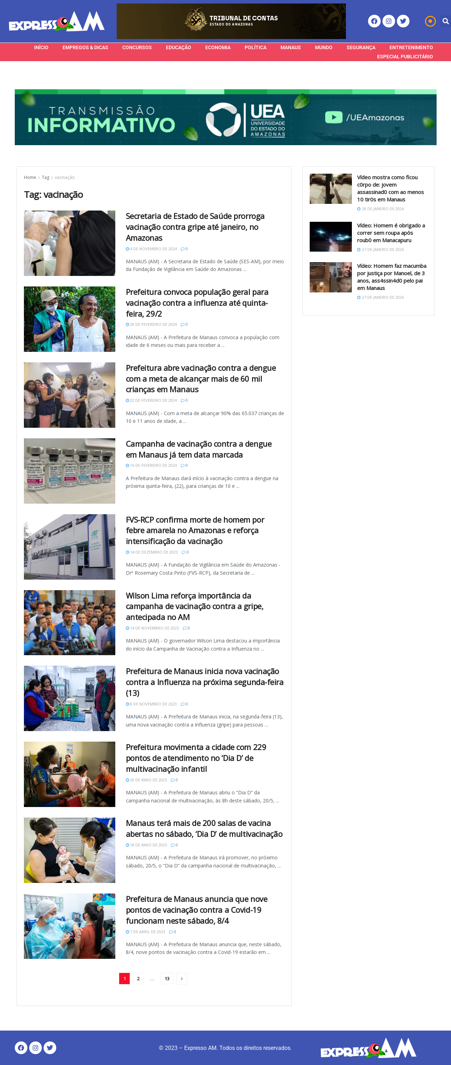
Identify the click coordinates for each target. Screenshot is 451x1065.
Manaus (291, 47)
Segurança (361, 47)
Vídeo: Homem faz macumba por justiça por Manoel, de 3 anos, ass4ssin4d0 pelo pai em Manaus (391, 276)
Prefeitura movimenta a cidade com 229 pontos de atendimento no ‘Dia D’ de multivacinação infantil (196, 758)
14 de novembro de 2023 (152, 628)
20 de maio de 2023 (146, 779)
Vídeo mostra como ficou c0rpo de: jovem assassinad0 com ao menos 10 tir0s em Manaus (390, 188)
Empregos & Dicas (85, 47)
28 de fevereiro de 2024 (151, 324)
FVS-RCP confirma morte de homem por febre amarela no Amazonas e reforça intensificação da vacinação (195, 530)
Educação (178, 47)
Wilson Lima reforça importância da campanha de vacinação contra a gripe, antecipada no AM (195, 606)
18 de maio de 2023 (146, 844)
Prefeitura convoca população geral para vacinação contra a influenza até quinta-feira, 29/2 (197, 302)
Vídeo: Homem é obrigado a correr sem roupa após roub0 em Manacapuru (391, 233)
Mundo (324, 47)
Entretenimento (411, 47)
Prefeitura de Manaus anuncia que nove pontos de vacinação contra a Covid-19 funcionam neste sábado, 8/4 (197, 909)
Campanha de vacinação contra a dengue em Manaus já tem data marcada (199, 449)
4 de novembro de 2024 (151, 248)
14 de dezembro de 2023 (152, 552)
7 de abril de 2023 (145, 931)
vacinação (65, 177)
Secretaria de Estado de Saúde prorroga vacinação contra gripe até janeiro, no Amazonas (195, 227)
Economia (218, 47)
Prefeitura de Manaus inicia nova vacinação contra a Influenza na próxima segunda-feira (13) (205, 682)
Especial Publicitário (405, 56)
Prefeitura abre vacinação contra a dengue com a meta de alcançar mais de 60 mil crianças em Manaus (201, 378)
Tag (45, 177)
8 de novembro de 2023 (151, 703)
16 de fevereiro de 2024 (151, 465)
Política (255, 47)
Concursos (137, 47)
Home (30, 177)
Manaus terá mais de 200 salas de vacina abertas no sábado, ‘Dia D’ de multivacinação (204, 828)
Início (41, 47)
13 (167, 978)
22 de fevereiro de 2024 (151, 400)
